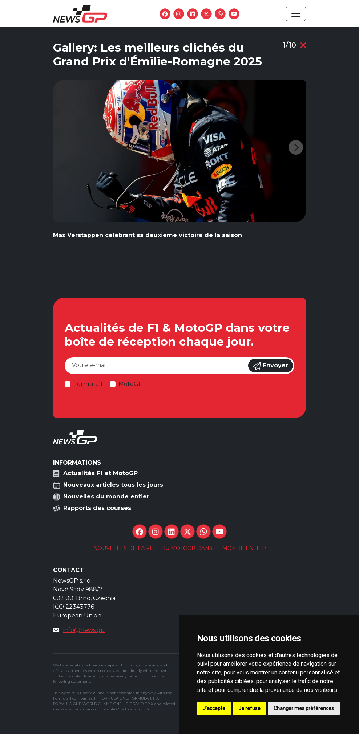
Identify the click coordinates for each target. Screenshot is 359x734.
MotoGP (130, 383)
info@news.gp (84, 630)
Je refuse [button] (249, 708)
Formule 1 (87, 383)
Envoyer (270, 366)
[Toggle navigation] (296, 14)
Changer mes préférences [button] (304, 708)
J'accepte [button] (214, 708)
